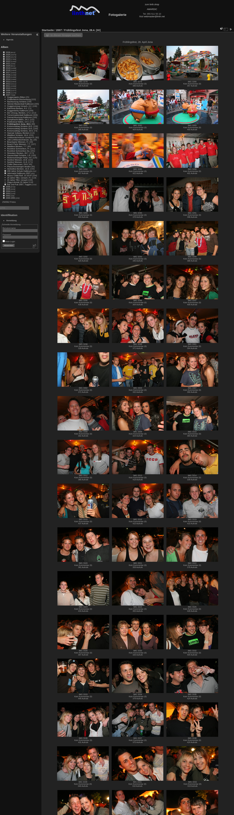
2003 (8, 193)
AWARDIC (152, 9)
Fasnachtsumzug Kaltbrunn (19, 117)
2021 (8, 63)
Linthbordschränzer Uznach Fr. (21, 137)
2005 (8, 189)
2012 (8, 84)
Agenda (9, 39)
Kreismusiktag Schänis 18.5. (20, 126)
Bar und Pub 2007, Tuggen (19, 184)
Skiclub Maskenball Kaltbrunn (20, 104)
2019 (8, 68)
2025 (8, 54)
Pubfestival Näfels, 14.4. (18, 122)
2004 (8, 191)
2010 (8, 88)
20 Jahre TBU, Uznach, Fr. (19, 178)
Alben (4, 46)
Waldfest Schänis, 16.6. (17, 135)
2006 (8, 187)
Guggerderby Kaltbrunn (17, 110)
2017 (8, 72)
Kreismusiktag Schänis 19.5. (20, 128)
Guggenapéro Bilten (16, 97)
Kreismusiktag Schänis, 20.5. (20, 131)
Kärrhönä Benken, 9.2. (17, 108)
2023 (8, 59)
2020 (8, 66)
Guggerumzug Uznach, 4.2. (19, 106)
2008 (8, 92)
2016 (8, 75)
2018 (8, 70)
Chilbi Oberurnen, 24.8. (17, 164)
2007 (8, 95)
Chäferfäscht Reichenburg (19, 99)
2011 (8, 86)
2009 (8, 90)
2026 (8, 52)
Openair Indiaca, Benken (18, 133)
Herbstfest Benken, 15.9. (18, 169)
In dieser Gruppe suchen (66, 35)
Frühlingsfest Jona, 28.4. (19, 124)
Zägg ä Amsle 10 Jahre (17, 182)
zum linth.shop (152, 4)
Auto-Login (9, 241)
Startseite (48, 30)
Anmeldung (11, 220)
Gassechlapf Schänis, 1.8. (19, 155)
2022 (8, 61)
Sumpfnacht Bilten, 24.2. (18, 119)
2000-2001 (10, 198)
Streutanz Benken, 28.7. (18, 153)
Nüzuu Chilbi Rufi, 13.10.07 (19, 175)
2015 (8, 77)
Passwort (7, 234)
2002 (8, 195)
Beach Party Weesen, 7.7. (19, 144)
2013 (8, 81)
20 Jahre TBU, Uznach (17, 180)
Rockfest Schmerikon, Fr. (18, 148)
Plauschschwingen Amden (19, 166)
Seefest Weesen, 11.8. (17, 162)
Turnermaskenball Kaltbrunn (19, 115)
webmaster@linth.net (154, 16)
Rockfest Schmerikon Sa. (18, 151)
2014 (8, 79)
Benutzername (9, 228)
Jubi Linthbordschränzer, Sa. (20, 140)
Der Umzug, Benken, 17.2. (19, 113)
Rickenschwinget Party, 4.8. (19, 157)
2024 (8, 57)
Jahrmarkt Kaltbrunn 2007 (18, 173)
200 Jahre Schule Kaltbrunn (19, 171)
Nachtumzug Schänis (16, 101)
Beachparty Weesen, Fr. (18, 142)
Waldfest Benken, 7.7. (17, 146)
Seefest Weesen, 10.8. (17, 160)
